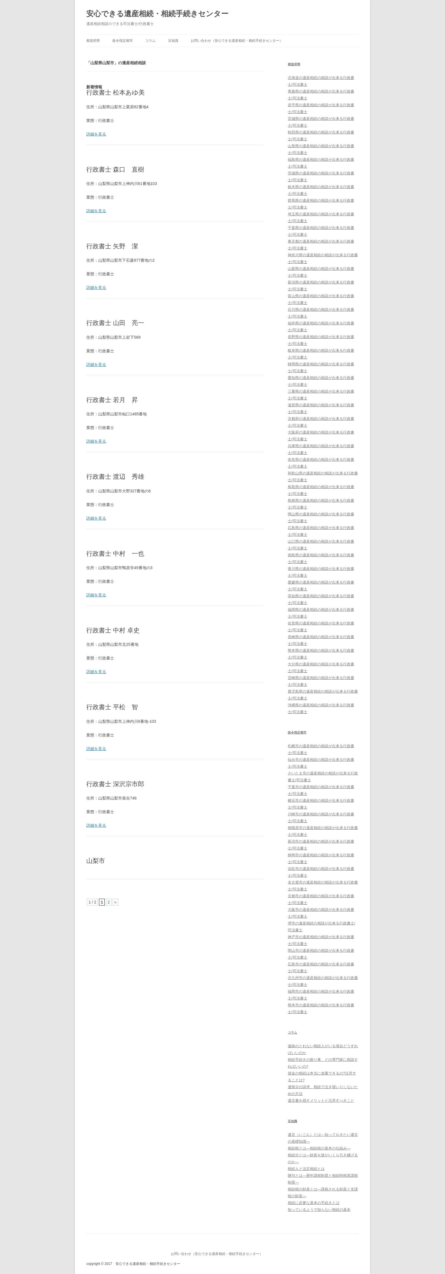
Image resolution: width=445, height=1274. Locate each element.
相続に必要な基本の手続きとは (313, 1203)
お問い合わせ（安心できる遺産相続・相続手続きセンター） (237, 41)
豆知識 (173, 41)
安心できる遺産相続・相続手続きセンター (157, 13)
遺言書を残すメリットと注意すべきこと (321, 1100)
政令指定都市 (122, 41)
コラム (150, 41)
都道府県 (93, 41)
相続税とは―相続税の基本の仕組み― (319, 1148)
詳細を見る (96, 134)
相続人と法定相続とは (306, 1169)
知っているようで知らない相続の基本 (319, 1210)
